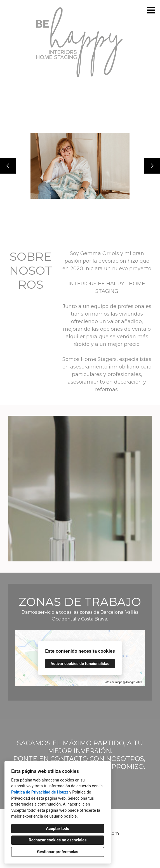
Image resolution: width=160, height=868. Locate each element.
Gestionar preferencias (57, 852)
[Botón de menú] (151, 10)
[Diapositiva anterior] (8, 166)
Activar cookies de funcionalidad (79, 663)
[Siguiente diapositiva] (152, 166)
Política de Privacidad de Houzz (39, 792)
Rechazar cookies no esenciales (58, 840)
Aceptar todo (57, 828)
